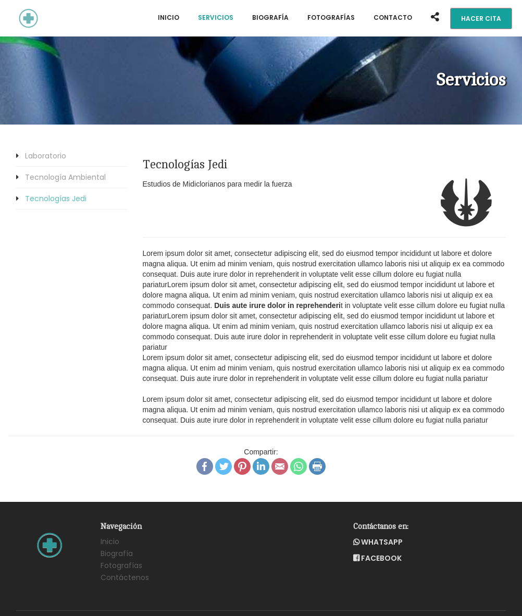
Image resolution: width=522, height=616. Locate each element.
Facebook (204, 466)
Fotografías (331, 17)
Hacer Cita (481, 18)
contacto (393, 17)
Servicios (215, 17)
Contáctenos (125, 577)
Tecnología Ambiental (65, 177)
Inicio (168, 17)
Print (317, 466)
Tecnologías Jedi (55, 198)
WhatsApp (298, 466)
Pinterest (242, 466)
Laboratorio (45, 156)
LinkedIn (261, 466)
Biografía (270, 17)
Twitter (223, 466)
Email (279, 466)
